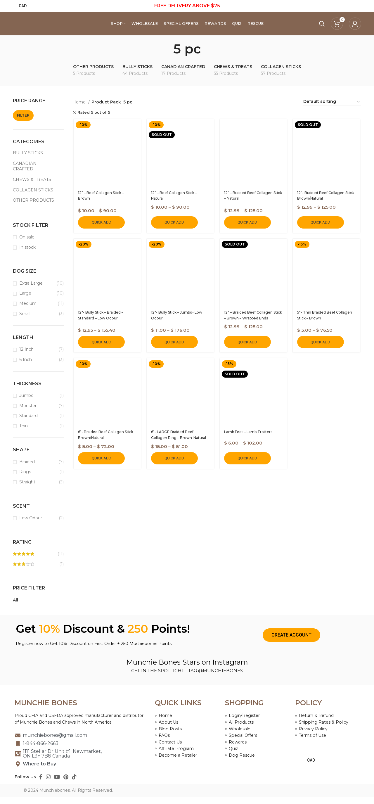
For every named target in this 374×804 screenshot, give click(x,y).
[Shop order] (332, 109)
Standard (28, 423)
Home (79, 109)
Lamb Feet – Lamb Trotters (248, 441)
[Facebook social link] (40, 784)
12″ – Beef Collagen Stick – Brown (106, 200)
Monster (28, 413)
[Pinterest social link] (66, 784)
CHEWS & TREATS (32, 186)
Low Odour (30, 525)
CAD (23, 6)
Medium (28, 310)
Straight (27, 489)
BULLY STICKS (28, 160)
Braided (27, 469)
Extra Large (31, 290)
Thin (23, 433)
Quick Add (100, 230)
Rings (25, 479)
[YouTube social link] (57, 784)
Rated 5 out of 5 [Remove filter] (93, 120)
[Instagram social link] (48, 784)
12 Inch (26, 356)
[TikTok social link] (74, 784)
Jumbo (26, 402)
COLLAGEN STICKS (33, 197)
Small (24, 320)
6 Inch (25, 366)
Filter (23, 122)
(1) (38, 572)
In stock (27, 254)
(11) (38, 561)
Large (25, 300)
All (15, 607)
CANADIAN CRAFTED (25, 173)
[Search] (322, 27)
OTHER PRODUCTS (33, 207)
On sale (26, 244)
